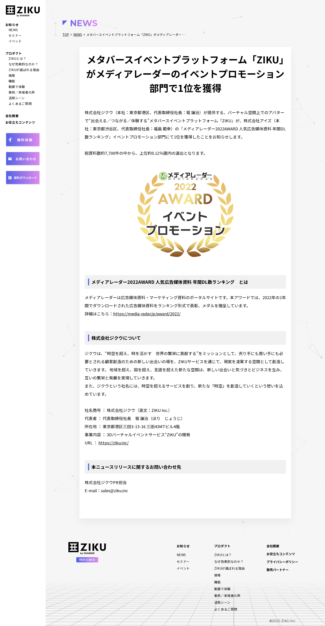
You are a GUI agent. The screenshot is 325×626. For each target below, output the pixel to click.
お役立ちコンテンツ (20, 122)
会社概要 (12, 115)
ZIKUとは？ (17, 58)
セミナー (15, 35)
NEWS (13, 30)
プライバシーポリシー (282, 561)
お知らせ (12, 24)
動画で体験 (17, 86)
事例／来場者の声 (22, 92)
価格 (12, 75)
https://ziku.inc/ (113, 443)
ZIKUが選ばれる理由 (24, 69)
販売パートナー (278, 569)
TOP (66, 34)
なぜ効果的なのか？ (23, 64)
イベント (15, 41)
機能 (12, 81)
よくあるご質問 (20, 103)
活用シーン (17, 98)
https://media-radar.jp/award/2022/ (147, 313)
